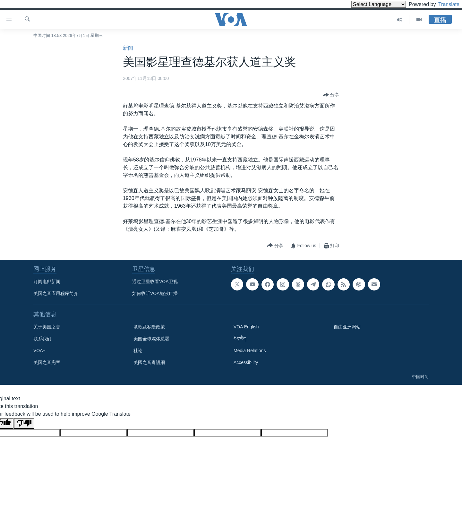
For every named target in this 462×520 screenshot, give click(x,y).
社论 (137, 350)
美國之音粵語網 (149, 362)
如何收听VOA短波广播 (155, 293)
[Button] (331, 95)
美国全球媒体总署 (151, 338)
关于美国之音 (46, 326)
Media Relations (250, 350)
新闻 (128, 48)
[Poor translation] (24, 423)
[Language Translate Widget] (367, 4)
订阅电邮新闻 (46, 281)
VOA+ (39, 350)
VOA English (246, 326)
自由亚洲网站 (347, 326)
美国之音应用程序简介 (55, 293)
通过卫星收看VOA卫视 (155, 281)
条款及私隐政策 (149, 326)
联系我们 (42, 338)
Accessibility (246, 362)
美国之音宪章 (46, 362)
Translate (442, 4)
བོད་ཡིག (240, 338)
